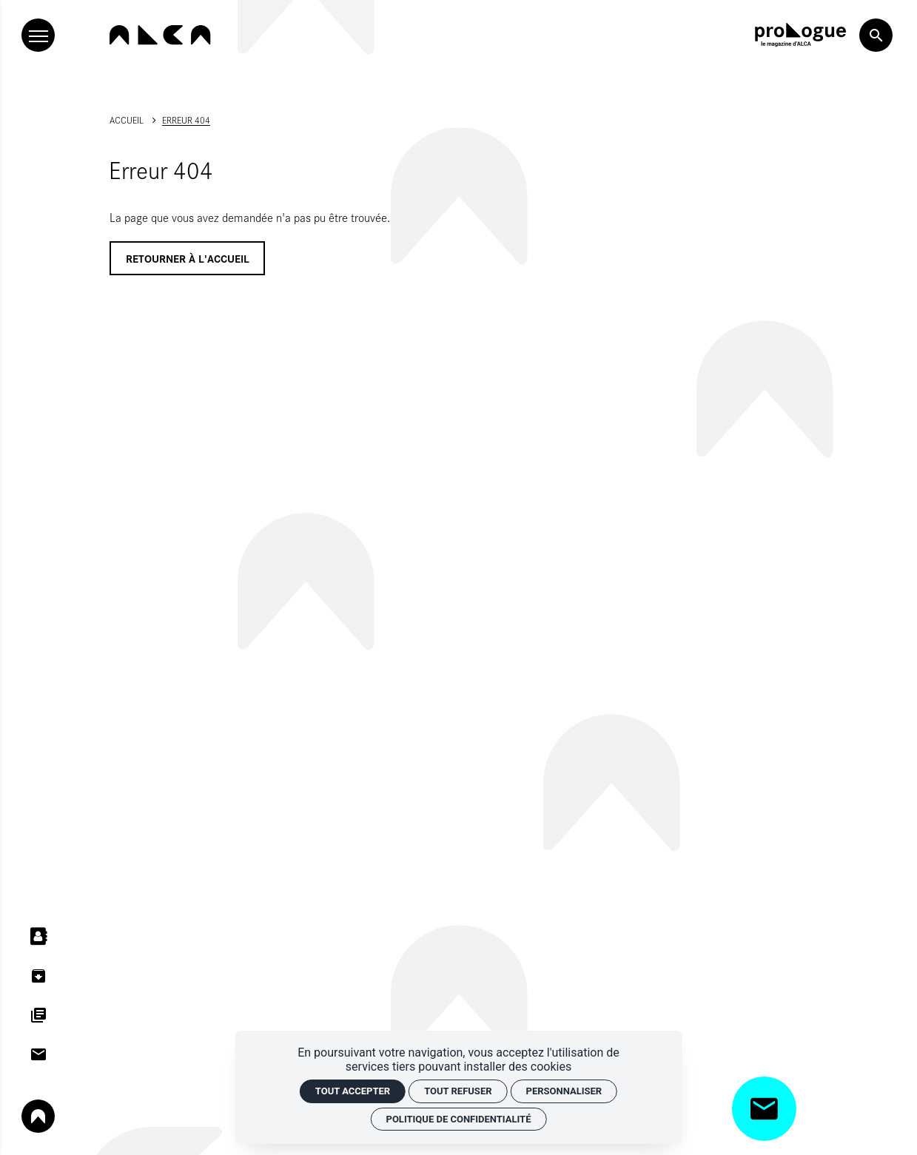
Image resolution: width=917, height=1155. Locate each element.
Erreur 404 (186, 120)
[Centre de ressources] (38, 975)
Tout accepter (352, 1091)
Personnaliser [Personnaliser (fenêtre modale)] (564, 1091)
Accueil (127, 120)
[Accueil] (160, 34)
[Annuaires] (38, 936)
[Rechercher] (876, 35)
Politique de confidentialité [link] (458, 1119)
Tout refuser (457, 1091)
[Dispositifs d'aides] (38, 1014)
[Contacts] (38, 1054)
